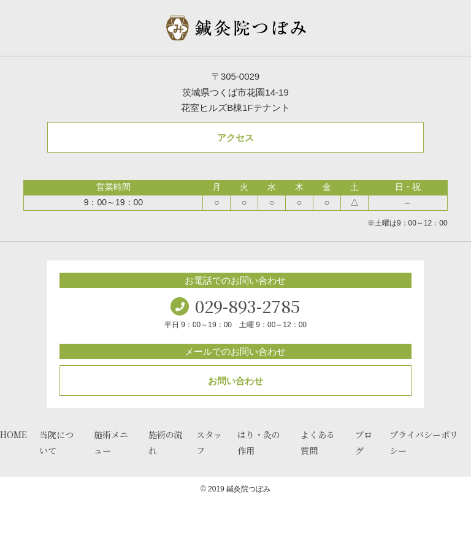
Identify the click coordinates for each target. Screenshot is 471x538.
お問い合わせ (235, 381)
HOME (13, 434)
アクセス (235, 137)
